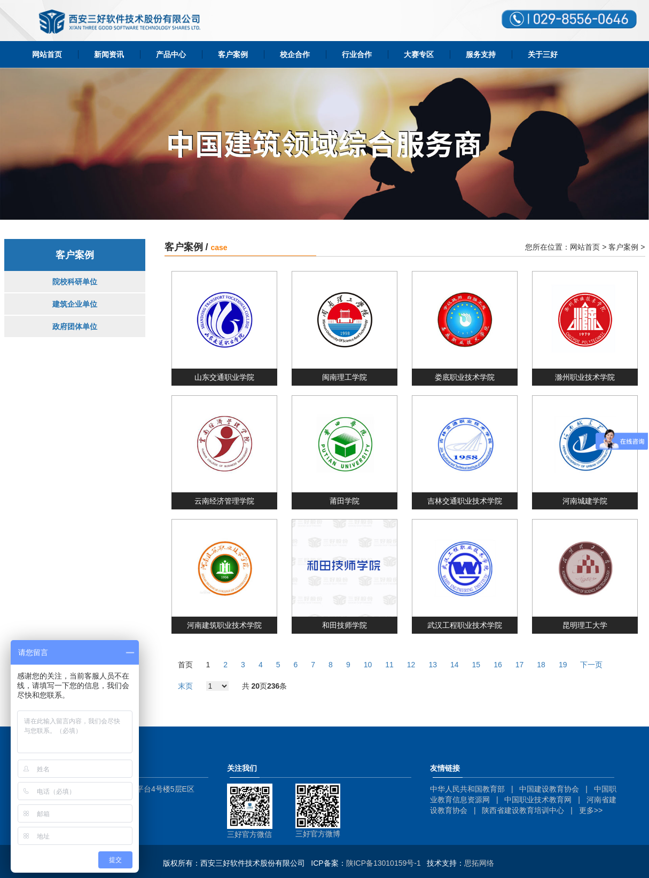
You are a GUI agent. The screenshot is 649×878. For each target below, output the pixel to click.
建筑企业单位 (74, 304)
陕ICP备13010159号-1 (383, 863)
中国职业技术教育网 (538, 799)
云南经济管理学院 (224, 501)
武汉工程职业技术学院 (464, 625)
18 (541, 664)
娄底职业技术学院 (465, 377)
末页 (185, 686)
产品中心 (171, 54)
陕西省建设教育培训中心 (523, 810)
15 (476, 664)
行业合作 (357, 54)
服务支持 (481, 54)
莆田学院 (344, 501)
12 (411, 664)
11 (389, 664)
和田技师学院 (344, 625)
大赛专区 (419, 54)
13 (432, 664)
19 (563, 664)
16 (498, 664)
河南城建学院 (584, 501)
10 (368, 664)
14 (454, 664)
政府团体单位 (74, 326)
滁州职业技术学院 (585, 377)
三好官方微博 (317, 833)
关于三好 (543, 54)
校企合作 (295, 54)
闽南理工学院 (344, 377)
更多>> (591, 810)
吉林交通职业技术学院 (464, 501)
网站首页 (47, 54)
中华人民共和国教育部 (467, 789)
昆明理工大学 (584, 625)
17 (519, 664)
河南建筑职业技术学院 (224, 625)
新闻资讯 (109, 54)
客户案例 (233, 54)
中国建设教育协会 (549, 789)
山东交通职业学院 (224, 377)
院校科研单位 (74, 281)
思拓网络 (479, 863)
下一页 (591, 664)
